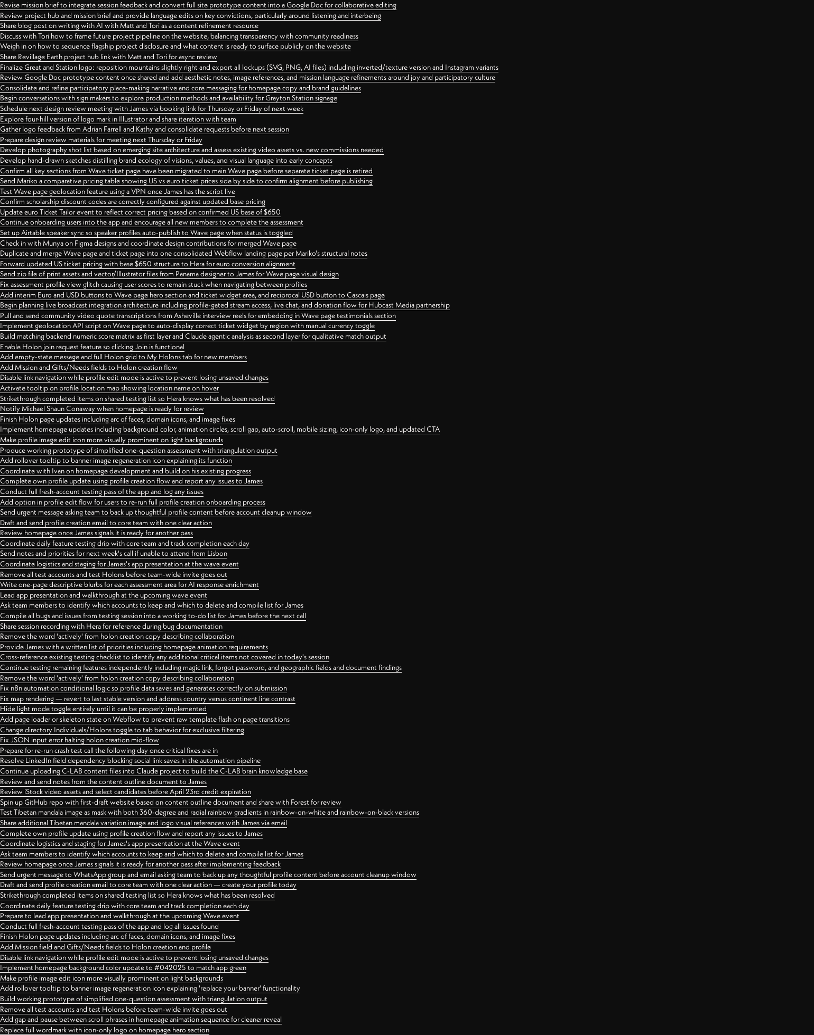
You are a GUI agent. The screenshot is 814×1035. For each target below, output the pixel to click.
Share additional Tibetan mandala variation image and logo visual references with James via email (143, 822)
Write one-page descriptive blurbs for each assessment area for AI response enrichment (129, 584)
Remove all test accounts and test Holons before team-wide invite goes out (113, 574)
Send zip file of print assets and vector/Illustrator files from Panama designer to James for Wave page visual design (169, 273)
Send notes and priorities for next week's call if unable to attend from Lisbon (113, 553)
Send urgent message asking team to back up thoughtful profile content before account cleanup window (156, 512)
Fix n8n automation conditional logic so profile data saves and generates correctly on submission (143, 688)
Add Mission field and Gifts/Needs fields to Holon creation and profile (105, 947)
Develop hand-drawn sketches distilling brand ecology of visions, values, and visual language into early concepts (166, 160)
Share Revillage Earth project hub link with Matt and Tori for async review (108, 56)
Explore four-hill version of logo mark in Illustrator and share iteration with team (118, 119)
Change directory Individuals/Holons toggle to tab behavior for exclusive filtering (122, 729)
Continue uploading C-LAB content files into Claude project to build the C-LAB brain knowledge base (154, 771)
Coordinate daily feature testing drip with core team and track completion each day (124, 543)
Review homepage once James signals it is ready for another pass (96, 532)
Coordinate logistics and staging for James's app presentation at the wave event (119, 563)
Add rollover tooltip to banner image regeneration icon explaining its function (116, 460)
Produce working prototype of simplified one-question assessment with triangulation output (139, 450)
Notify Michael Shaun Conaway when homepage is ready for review (102, 408)
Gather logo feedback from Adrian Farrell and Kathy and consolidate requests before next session (144, 129)
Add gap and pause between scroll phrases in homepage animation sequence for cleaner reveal (141, 1019)
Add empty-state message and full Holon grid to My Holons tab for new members (123, 356)
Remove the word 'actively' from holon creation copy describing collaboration (117, 636)
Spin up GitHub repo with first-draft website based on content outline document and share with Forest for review (170, 802)
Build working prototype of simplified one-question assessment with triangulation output (133, 998)
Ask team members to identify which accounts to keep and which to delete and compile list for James (151, 605)
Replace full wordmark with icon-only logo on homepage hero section (104, 1029)
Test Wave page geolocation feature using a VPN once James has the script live (117, 191)
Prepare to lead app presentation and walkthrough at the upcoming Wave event (119, 915)
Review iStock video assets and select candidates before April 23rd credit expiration (125, 791)
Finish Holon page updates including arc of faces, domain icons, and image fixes (117, 419)
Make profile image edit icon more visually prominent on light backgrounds (111, 439)
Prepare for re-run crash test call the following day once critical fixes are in (109, 750)
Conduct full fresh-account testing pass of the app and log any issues (102, 491)
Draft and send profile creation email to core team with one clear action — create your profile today (148, 884)
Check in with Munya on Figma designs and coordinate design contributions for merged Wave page (148, 243)
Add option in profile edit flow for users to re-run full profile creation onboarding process (132, 502)
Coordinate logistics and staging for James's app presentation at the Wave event (120, 843)
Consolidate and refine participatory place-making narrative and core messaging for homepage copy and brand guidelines (180, 87)
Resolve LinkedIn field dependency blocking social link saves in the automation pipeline (130, 760)
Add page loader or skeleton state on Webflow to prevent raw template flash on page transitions (145, 719)
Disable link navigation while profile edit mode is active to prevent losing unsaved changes (134, 377)
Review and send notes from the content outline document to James (103, 781)
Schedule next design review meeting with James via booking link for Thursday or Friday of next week (151, 108)
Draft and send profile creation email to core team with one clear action (106, 522)
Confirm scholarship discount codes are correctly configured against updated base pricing (132, 201)
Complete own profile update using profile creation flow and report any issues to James (131, 481)
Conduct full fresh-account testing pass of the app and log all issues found (109, 926)
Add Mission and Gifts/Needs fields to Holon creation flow (89, 367)
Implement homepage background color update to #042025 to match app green (123, 967)
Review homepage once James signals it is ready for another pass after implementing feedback (140, 864)
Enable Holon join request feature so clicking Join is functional (92, 346)
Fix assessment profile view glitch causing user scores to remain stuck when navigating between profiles (153, 284)
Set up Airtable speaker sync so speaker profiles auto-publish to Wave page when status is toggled (146, 232)
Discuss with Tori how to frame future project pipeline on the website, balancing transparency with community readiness (179, 36)
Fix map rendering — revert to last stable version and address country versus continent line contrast (147, 698)
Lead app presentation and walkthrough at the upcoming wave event (103, 595)
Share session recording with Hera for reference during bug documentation (111, 626)
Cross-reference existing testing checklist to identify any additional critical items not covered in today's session (164, 656)
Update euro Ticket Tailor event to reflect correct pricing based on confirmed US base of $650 (140, 212)
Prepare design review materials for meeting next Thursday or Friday (101, 139)
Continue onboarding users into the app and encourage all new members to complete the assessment (151, 222)
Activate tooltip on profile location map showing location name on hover (109, 388)
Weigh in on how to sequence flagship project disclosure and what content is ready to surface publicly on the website (175, 46)
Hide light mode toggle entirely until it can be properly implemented (103, 708)
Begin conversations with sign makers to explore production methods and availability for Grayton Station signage (168, 97)
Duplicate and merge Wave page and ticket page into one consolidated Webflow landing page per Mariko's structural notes (183, 253)
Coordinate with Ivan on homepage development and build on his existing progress (125, 470)
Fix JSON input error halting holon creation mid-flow (79, 739)
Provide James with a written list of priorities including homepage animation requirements (134, 646)
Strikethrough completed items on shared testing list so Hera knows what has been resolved (137, 398)
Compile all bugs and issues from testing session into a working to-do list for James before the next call (153, 615)
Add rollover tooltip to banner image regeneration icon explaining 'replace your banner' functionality (150, 988)
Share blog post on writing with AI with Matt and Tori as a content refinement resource (129, 25)
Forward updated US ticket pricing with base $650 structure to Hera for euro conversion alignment (147, 263)
